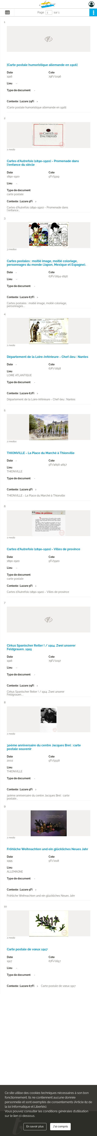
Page (41, 12)
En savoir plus (35, 1126)
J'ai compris (60, 1126)
